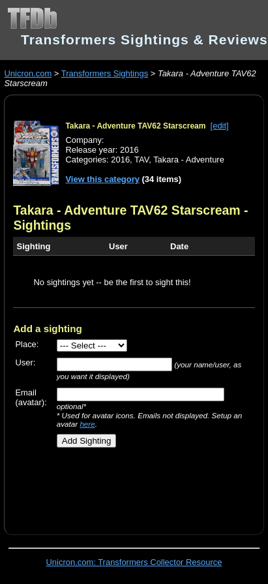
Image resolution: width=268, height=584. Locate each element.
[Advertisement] (128, 486)
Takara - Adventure (188, 159)
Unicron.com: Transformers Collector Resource (134, 562)
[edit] (220, 126)
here (87, 424)
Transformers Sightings (104, 73)
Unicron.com (28, 73)
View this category (102, 179)
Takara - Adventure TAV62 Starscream (135, 126)
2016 (120, 159)
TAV (141, 159)
